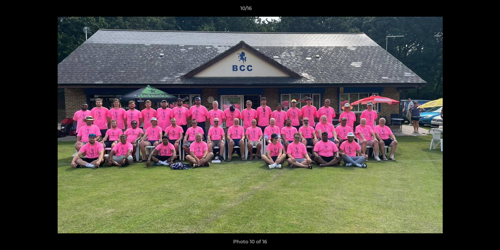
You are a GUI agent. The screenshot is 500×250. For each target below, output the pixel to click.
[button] (471, 10)
